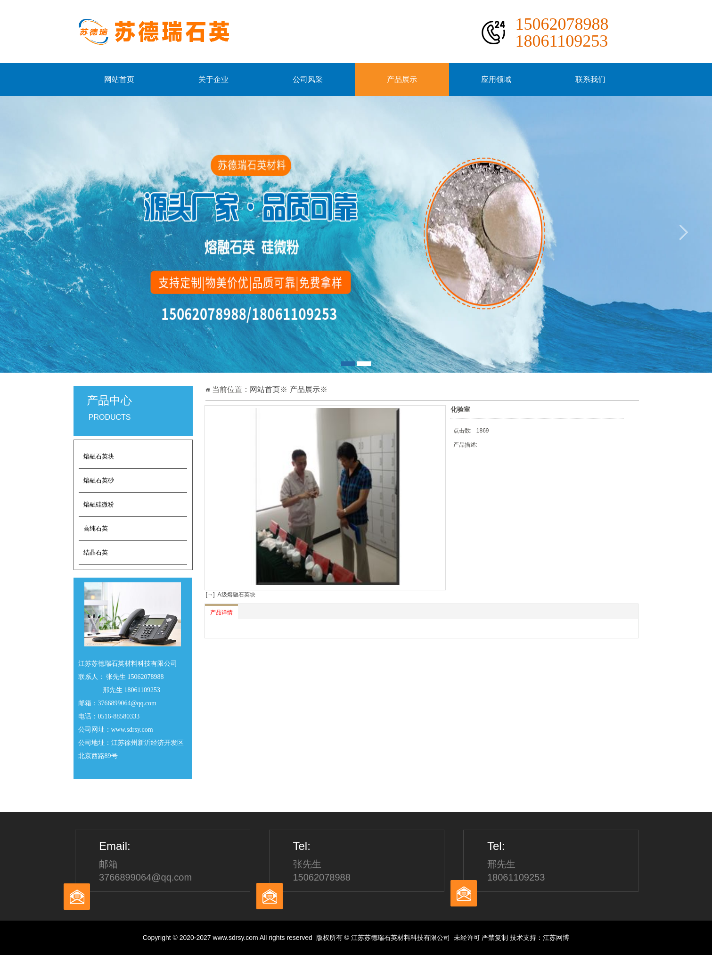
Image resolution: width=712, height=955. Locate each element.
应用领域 (496, 79)
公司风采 (308, 79)
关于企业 (213, 79)
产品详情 (221, 612)
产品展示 (402, 79)
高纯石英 (95, 528)
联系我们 (590, 79)
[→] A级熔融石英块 (230, 594)
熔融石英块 (98, 456)
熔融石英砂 (98, 480)
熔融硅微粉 (98, 504)
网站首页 (119, 79)
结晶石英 (95, 552)
